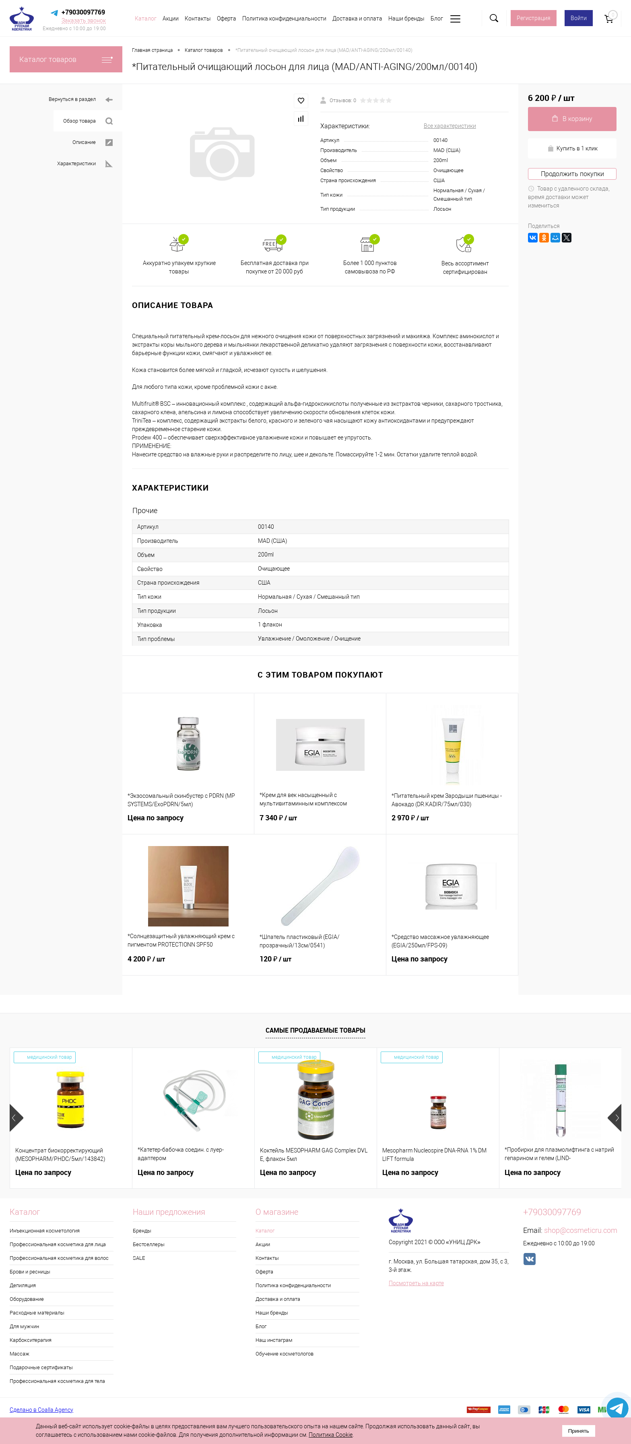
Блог (437, 18)
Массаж (19, 1354)
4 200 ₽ (188, 964)
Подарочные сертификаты (41, 1367)
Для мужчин (24, 1326)
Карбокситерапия (31, 1340)
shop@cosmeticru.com (580, 1230)
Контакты (198, 18)
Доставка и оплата (357, 18)
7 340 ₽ (320, 822)
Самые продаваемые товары (315, 1030)
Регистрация (534, 18)
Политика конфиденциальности (284, 18)
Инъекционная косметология (45, 1231)
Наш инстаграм (274, 1340)
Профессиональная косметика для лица (58, 1244)
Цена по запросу (188, 822)
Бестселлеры (149, 1244)
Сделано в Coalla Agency (41, 1410)
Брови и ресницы (30, 1272)
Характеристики (85, 164)
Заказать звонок (84, 20)
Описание (92, 142)
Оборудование (27, 1299)
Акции (171, 18)
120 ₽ (320, 964)
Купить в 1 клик (572, 148)
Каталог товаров (66, 59)
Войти (579, 18)
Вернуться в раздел (81, 100)
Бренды (142, 1231)
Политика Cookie (331, 1435)
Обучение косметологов (284, 1354)
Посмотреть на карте (416, 1283)
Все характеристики (450, 126)
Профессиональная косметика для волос (59, 1258)
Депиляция (23, 1285)
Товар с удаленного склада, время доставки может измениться (569, 197)
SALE (139, 1258)
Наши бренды (406, 18)
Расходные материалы (37, 1313)
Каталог (146, 18)
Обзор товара (88, 121)
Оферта (226, 18)
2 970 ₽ (452, 822)
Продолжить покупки (572, 174)
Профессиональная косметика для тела (57, 1381)
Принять (578, 1431)
